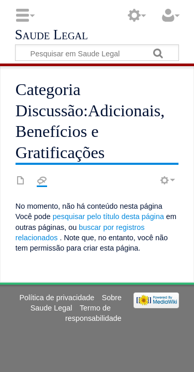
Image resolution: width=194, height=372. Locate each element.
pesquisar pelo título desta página (108, 216)
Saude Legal (51, 35)
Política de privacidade (57, 297)
